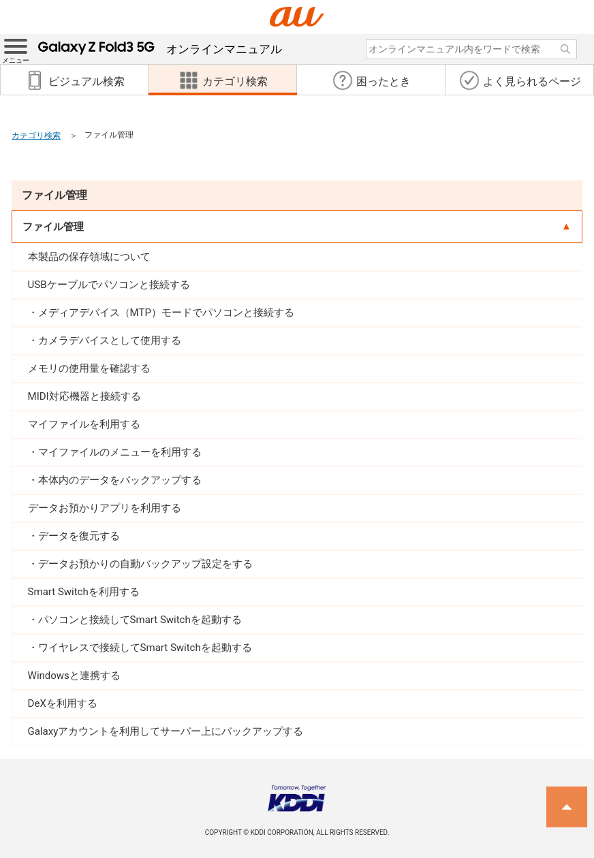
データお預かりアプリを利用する (104, 508)
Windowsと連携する (74, 675)
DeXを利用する (62, 703)
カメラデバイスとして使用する (109, 340)
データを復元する (79, 536)
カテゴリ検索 (36, 135)
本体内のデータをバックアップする (120, 480)
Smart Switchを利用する (84, 592)
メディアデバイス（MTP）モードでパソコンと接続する (166, 312)
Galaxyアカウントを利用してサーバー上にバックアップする (166, 731)
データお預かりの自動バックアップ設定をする (145, 564)
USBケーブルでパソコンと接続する (109, 285)
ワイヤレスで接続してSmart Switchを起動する (145, 647)
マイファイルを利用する (84, 424)
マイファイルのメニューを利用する (120, 452)
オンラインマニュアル (160, 49)
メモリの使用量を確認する (89, 368)
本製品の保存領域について (89, 257)
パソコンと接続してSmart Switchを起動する (140, 620)
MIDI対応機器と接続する (84, 396)
